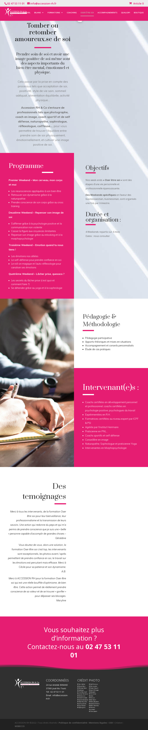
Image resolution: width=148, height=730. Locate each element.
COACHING (72, 13)
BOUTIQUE (139, 13)
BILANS (37, 13)
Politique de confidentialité (73, 722)
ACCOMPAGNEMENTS (107, 13)
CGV (111, 722)
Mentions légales (98, 722)
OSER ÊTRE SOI (87, 13)
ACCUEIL (26, 13)
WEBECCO (20, 726)
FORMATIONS (54, 13)
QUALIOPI (125, 13)
